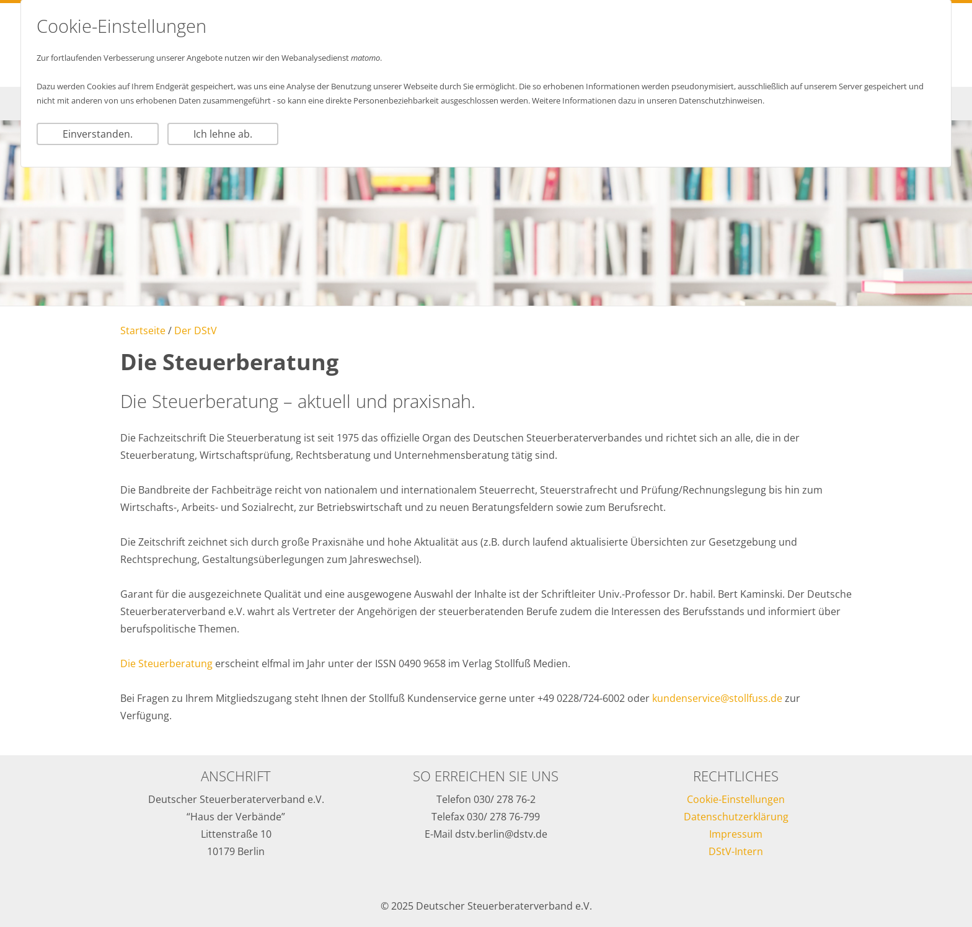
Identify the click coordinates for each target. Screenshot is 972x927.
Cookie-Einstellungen (736, 799)
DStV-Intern (736, 851)
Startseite (143, 330)
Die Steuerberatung (166, 663)
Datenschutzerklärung (736, 816)
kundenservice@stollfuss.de (717, 698)
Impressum (735, 834)
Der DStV (195, 330)
